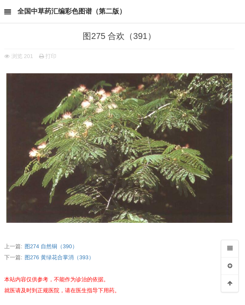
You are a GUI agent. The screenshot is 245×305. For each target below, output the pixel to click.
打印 (48, 56)
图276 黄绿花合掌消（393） (59, 257)
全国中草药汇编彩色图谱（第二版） (71, 11)
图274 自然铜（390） (51, 246)
